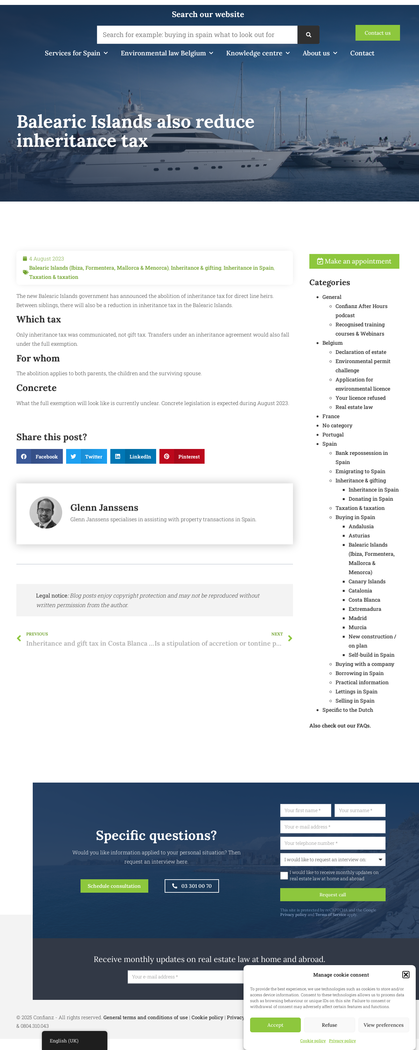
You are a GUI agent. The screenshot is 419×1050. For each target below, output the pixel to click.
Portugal (362, 443)
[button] (406, 974)
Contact (362, 53)
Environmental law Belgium (167, 53)
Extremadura (394, 617)
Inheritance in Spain (249, 296)
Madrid (387, 626)
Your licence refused (390, 406)
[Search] (308, 35)
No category (367, 434)
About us (320, 53)
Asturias (388, 544)
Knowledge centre (258, 53)
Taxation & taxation (53, 305)
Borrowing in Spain (389, 681)
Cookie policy (313, 1040)
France (360, 424)
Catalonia (389, 599)
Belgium (362, 351)
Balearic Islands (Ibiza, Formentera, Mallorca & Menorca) (99, 296)
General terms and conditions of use (145, 1028)
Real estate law (383, 415)
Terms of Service (360, 925)
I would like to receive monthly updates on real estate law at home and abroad (364, 885)
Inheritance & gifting (196, 296)
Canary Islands (396, 590)
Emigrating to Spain (389, 479)
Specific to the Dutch (377, 718)
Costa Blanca (394, 608)
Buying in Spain (384, 525)
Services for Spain (76, 53)
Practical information (391, 691)
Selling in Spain (384, 709)
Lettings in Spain (386, 700)
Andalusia (390, 535)
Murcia (387, 635)
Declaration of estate (390, 360)
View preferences (384, 1025)
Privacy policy (342, 1040)
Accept (275, 1025)
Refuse (329, 1025)
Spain (359, 452)
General (361, 305)
